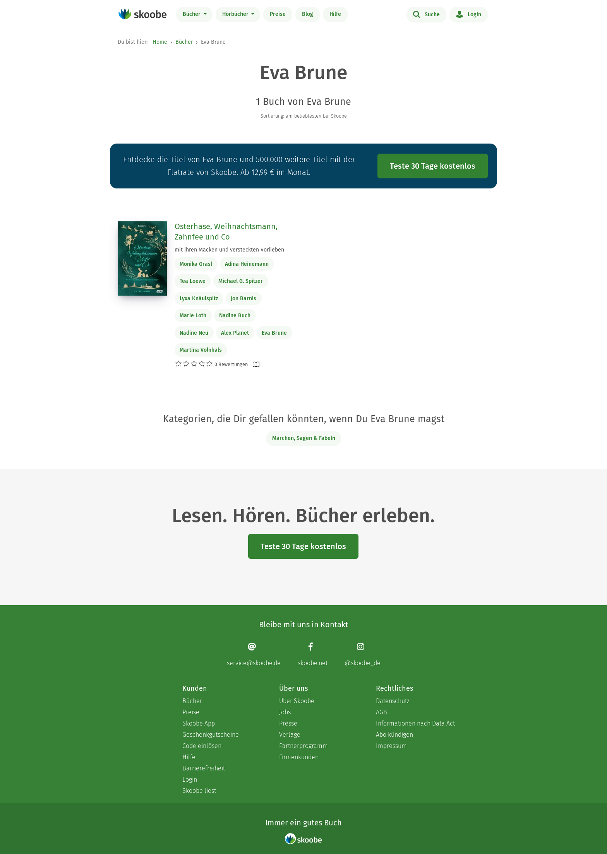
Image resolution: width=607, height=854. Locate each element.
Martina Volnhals (201, 350)
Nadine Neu (194, 333)
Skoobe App (198, 723)
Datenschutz (393, 701)
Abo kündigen (394, 734)
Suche (426, 14)
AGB (381, 712)
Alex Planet (235, 333)
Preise (278, 14)
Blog (307, 14)
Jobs (285, 712)
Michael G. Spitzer (240, 281)
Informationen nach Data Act (415, 723)
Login (468, 14)
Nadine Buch (234, 315)
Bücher (192, 14)
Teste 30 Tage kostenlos (432, 166)
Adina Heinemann (247, 264)
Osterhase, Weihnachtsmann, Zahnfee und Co (226, 232)
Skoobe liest (199, 790)
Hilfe (335, 14)
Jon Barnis (243, 298)
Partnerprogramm (303, 746)
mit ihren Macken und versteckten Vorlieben (229, 249)
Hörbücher (236, 14)
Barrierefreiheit (203, 768)
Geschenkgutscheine (210, 734)
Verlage (289, 734)
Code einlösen (201, 746)
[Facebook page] (312, 654)
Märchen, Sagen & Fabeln (303, 438)
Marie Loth (193, 315)
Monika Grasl (196, 264)
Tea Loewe (193, 281)
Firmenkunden (299, 757)
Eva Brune (274, 333)
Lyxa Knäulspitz (199, 298)
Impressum (391, 746)
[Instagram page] (362, 654)
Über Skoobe (296, 701)
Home (160, 42)
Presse (288, 723)
